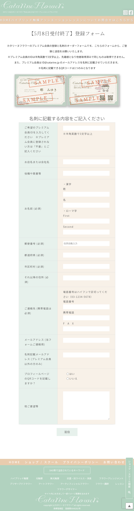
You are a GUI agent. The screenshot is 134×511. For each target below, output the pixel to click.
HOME (5, 20)
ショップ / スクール (41, 462)
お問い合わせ (114, 462)
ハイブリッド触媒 (25, 20)
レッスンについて (83, 20)
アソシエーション (54, 20)
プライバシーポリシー (81, 462)
